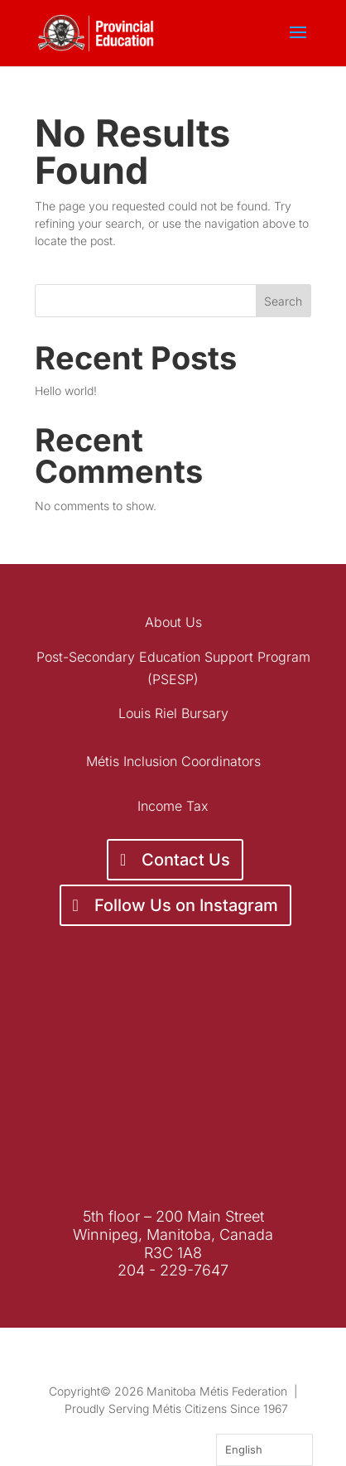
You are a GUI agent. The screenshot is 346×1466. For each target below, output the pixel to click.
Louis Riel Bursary (173, 713)
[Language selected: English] (264, 1450)
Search (283, 301)
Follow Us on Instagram (186, 905)
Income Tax (173, 806)
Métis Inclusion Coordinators (173, 761)
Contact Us (186, 860)
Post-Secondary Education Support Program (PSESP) (173, 668)
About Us (173, 622)
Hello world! (66, 390)
